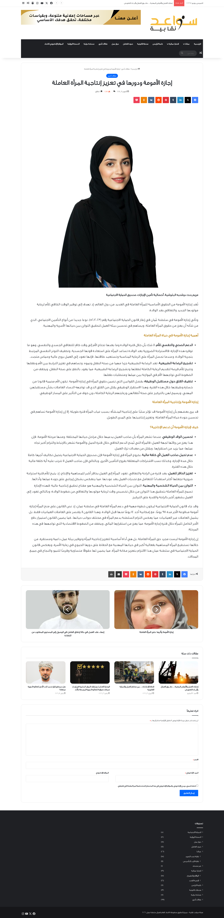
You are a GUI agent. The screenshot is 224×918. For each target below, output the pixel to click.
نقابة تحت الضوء (192, 856)
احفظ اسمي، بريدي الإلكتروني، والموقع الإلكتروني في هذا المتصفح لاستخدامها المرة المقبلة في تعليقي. (157, 786)
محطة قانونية (142, 44)
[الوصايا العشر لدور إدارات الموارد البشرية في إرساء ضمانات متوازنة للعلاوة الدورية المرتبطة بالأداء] (90, 672)
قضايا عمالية (174, 44)
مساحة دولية (89, 44)
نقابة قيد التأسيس (191, 861)
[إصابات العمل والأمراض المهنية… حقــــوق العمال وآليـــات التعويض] (178, 672)
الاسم (195, 760)
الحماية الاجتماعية (194, 832)
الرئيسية (197, 44)
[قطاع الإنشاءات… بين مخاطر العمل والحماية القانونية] (134, 672)
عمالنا (187, 44)
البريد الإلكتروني (191, 773)
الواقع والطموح (193, 876)
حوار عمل (115, 44)
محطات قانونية (195, 890)
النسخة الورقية (73, 44)
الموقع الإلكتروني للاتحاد (53, 44)
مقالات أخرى (103, 44)
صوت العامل (128, 44)
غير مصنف (197, 866)
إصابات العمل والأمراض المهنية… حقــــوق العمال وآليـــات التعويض (148, 3)
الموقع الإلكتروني (102, 773)
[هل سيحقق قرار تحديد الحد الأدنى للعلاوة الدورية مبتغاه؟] (45, 672)
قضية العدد (194, 880)
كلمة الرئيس (158, 44)
